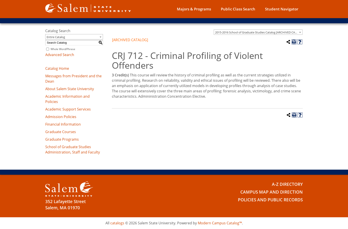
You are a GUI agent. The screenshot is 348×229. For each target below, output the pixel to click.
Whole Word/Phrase (63, 49)
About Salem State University (69, 88)
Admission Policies (60, 116)
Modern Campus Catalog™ (220, 223)
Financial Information (63, 124)
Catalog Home (57, 68)
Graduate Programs (62, 139)
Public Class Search (238, 9)
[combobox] (258, 32)
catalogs (117, 223)
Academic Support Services (68, 109)
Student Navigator (281, 9)
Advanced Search (59, 54)
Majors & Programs (194, 9)
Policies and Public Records (270, 200)
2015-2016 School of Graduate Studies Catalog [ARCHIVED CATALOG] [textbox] (258, 32)
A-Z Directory (287, 184)
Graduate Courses (60, 131)
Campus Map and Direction (271, 192)
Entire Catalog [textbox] (56, 37)
